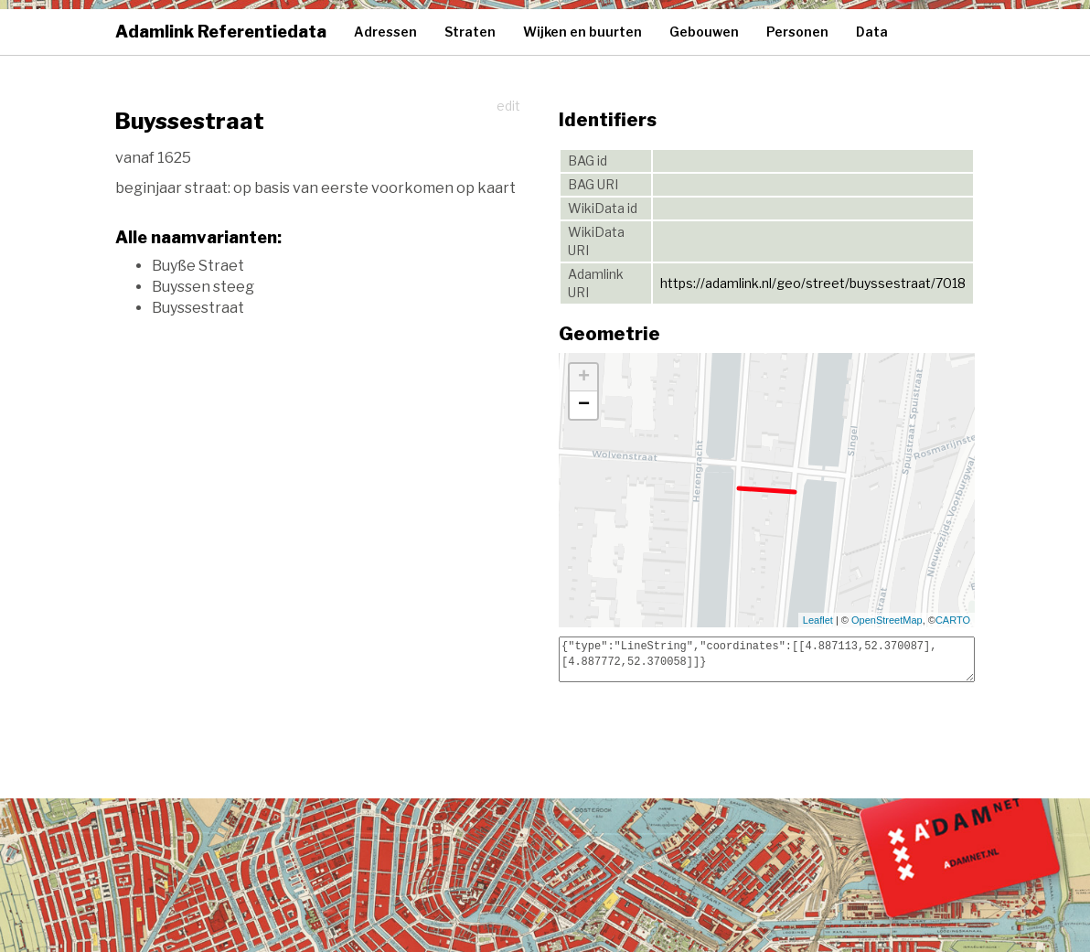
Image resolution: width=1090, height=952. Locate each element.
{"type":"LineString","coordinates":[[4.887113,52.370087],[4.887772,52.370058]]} (767, 659)
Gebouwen (704, 31)
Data (872, 31)
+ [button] (584, 377)
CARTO (952, 620)
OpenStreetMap (887, 620)
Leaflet (818, 620)
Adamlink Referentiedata (220, 31)
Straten (470, 31)
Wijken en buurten (582, 31)
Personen (797, 31)
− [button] (584, 405)
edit (508, 105)
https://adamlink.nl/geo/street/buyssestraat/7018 (813, 283)
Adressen (385, 31)
